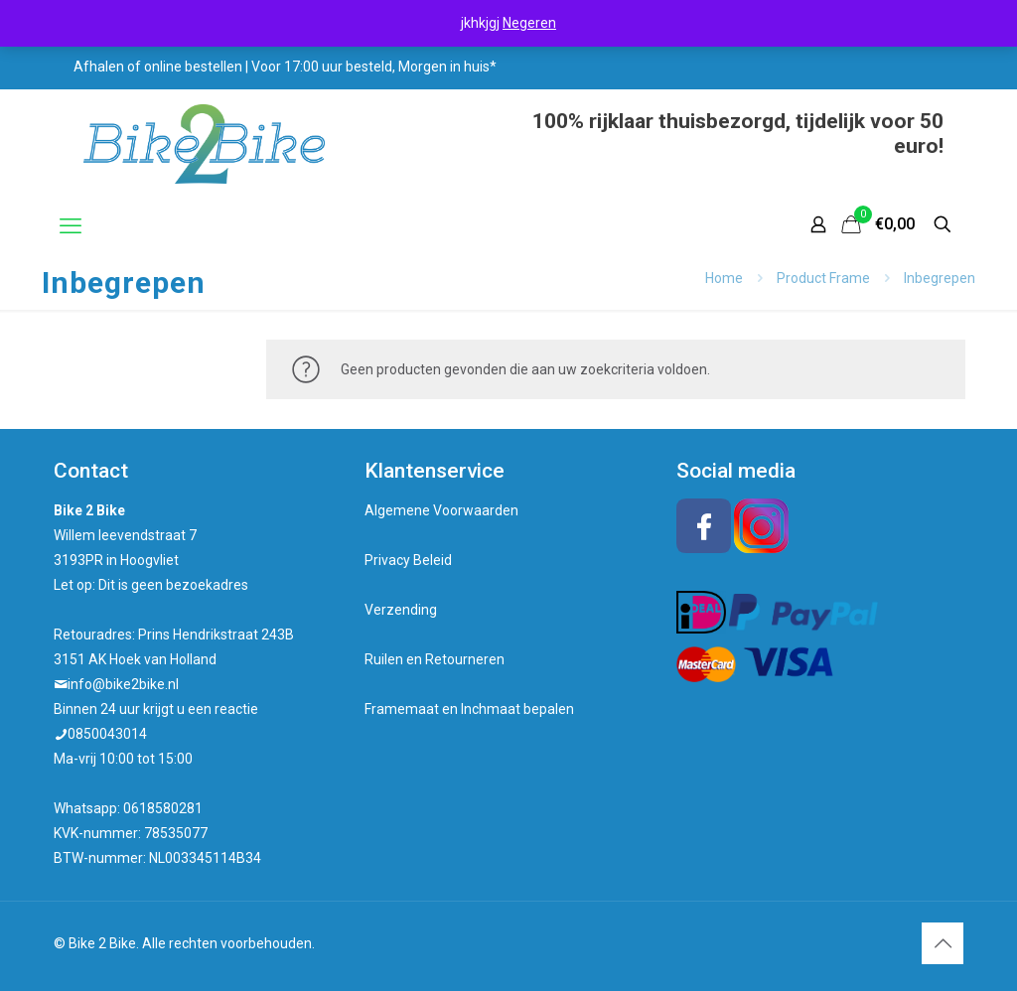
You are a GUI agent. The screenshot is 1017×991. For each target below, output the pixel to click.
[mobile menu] (70, 226)
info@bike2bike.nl (123, 684)
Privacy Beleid (408, 560)
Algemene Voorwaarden (441, 510)
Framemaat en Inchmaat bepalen (469, 709)
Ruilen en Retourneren (434, 659)
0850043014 (107, 734)
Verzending (400, 610)
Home (724, 278)
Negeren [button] (529, 23)
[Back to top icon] (942, 943)
